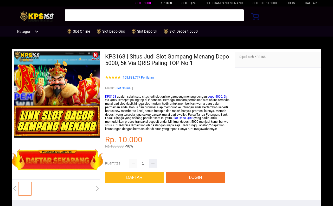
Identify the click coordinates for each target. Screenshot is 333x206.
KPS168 (110, 96)
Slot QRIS (189, 3)
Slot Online (123, 88)
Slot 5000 (143, 3)
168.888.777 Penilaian (138, 77)
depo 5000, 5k (217, 96)
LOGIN (290, 3)
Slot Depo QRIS (183, 118)
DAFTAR (311, 3)
